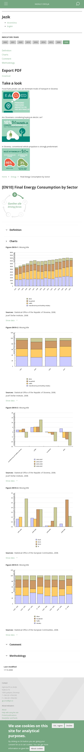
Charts (5, 54)
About (4, 710)
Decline (69, 725)
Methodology (8, 62)
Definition (6, 50)
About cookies (37, 748)
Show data (10, 320)
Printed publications (9, 715)
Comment (6, 58)
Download (6, 76)
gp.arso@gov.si (7, 701)
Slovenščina (12, 22)
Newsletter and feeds (9, 718)
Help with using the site (10, 712)
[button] (42, 101)
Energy (13, 177)
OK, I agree (58, 725)
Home (4, 177)
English (10, 26)
